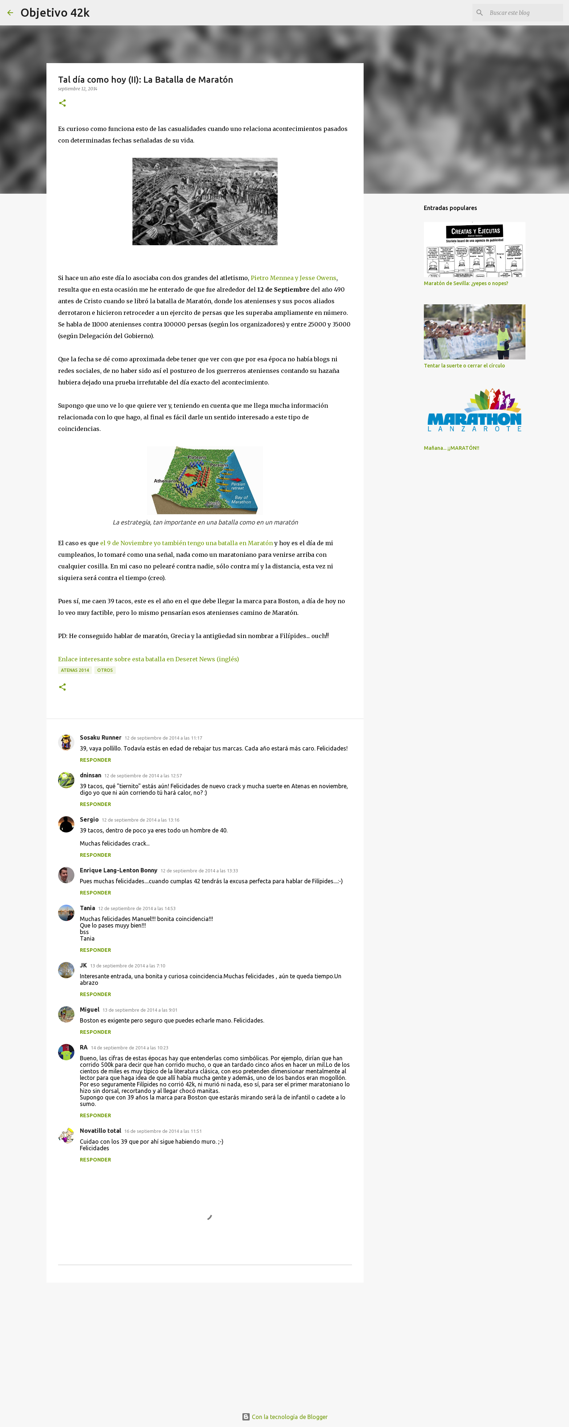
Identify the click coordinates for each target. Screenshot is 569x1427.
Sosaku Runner (101, 737)
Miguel (89, 1009)
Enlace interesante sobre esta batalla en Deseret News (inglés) (148, 659)
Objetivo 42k (55, 12)
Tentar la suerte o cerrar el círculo (464, 366)
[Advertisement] (205, 1344)
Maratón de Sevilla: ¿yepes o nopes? (466, 283)
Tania (87, 908)
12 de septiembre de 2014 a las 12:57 (143, 775)
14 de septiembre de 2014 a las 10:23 (129, 1047)
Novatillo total (100, 1130)
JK (83, 965)
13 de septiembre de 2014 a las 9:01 (139, 1009)
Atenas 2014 (75, 670)
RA (84, 1047)
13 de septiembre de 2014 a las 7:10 (127, 965)
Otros (105, 670)
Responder (95, 760)
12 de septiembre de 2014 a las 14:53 (137, 908)
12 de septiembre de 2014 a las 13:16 (140, 819)
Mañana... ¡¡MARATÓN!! (451, 448)
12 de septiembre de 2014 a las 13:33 (199, 870)
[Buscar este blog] (525, 12)
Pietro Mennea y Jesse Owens (293, 277)
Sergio (89, 819)
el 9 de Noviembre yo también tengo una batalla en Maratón (186, 543)
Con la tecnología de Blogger (285, 1417)
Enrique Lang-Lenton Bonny (118, 870)
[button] (62, 103)
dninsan (90, 775)
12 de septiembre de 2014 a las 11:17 (163, 737)
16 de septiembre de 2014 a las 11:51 (163, 1131)
